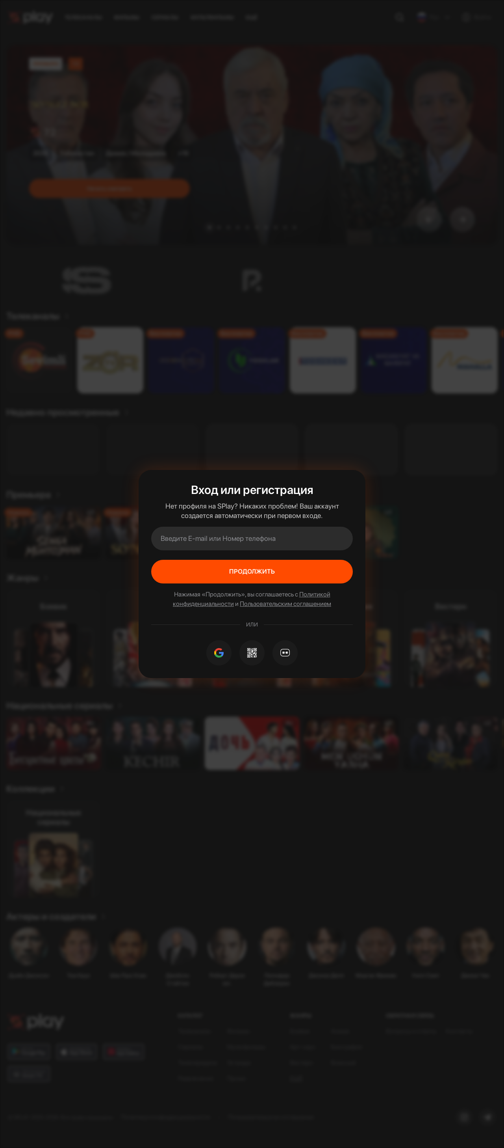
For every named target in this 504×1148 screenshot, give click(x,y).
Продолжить (252, 571)
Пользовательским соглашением (285, 604)
